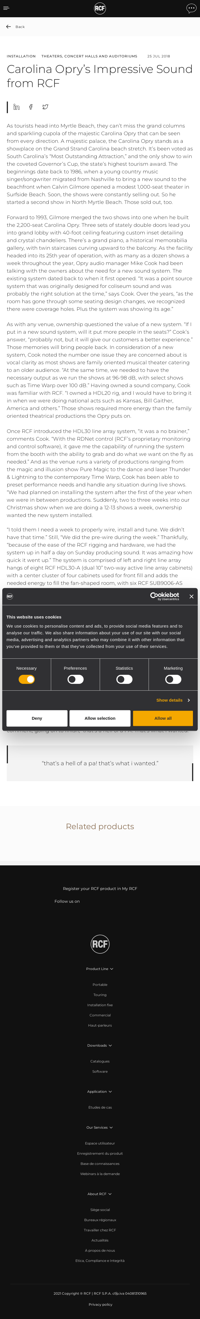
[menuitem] (100, 985)
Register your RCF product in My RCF (100, 888)
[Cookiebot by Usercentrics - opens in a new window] (154, 596)
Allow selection (99, 718)
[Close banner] (192, 596)
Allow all (163, 718)
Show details (169, 700)
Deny (37, 718)
